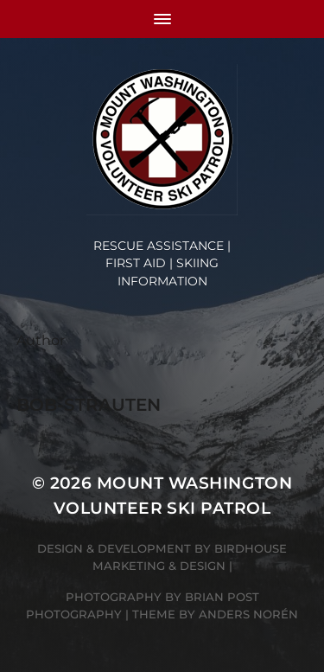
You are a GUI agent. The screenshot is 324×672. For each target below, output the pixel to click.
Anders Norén (248, 614)
